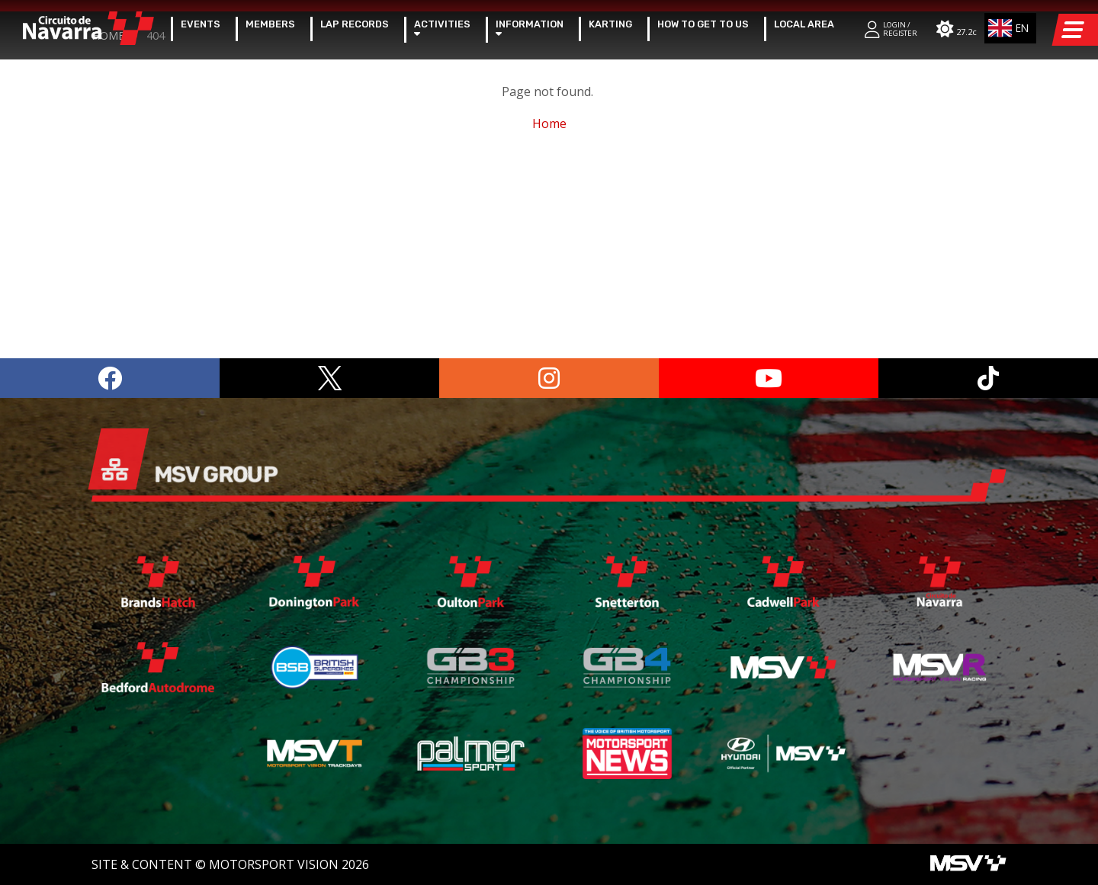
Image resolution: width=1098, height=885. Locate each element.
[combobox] (1010, 28)
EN (1006, 28)
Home (108, 233)
